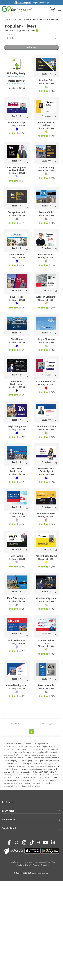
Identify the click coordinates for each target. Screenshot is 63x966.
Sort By (9, 35)
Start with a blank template (16, 84)
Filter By (31, 47)
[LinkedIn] (53, 842)
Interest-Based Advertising (45, 862)
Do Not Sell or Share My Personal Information (31, 865)
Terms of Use (27, 862)
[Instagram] (24, 842)
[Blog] (38, 842)
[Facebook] (9, 842)
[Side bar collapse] (59, 9)
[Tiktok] (32, 842)
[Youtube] (45, 842)
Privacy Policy (13, 862)
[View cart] (52, 9)
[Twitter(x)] (16, 842)
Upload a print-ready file (16, 76)
